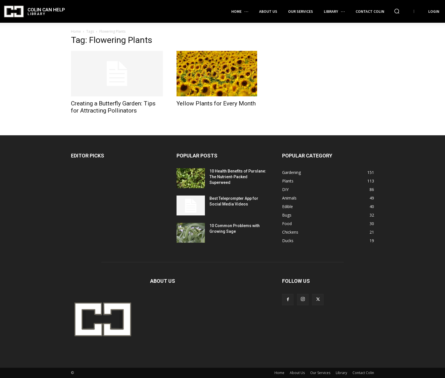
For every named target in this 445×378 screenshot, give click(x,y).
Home (76, 31)
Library (341, 372)
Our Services (320, 372)
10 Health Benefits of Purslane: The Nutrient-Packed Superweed (237, 177)
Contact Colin (363, 372)
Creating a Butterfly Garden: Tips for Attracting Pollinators (113, 107)
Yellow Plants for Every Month (216, 103)
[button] (397, 11)
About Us (297, 372)
